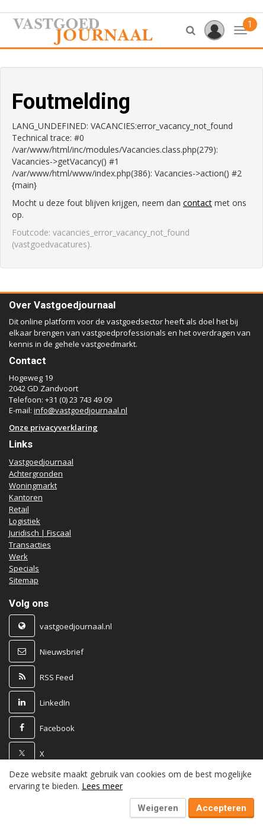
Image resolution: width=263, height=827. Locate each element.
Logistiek (24, 521)
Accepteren (221, 808)
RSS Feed (56, 677)
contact (197, 202)
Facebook (57, 728)
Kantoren (26, 497)
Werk (18, 556)
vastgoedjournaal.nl (76, 626)
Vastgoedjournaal (41, 461)
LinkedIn (55, 702)
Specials (24, 568)
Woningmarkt (33, 485)
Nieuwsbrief (62, 651)
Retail (19, 509)
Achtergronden (36, 473)
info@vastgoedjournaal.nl (80, 410)
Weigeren (157, 808)
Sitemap (24, 580)
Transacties (30, 544)
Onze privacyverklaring (53, 427)
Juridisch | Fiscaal (40, 532)
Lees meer (102, 785)
